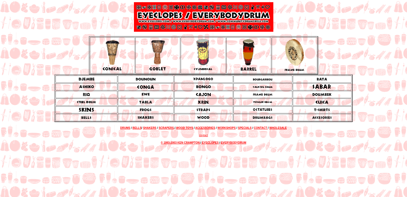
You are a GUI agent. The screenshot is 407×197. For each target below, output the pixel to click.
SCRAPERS (166, 127)
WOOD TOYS (184, 127)
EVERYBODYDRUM (233, 142)
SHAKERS (149, 127)
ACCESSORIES (205, 127)
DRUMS (125, 127)
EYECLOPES (210, 142)
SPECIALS (244, 127)
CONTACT (261, 127)
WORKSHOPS (226, 127)
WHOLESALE (278, 127)
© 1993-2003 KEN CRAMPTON (180, 142)
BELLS (137, 127)
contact (203, 135)
